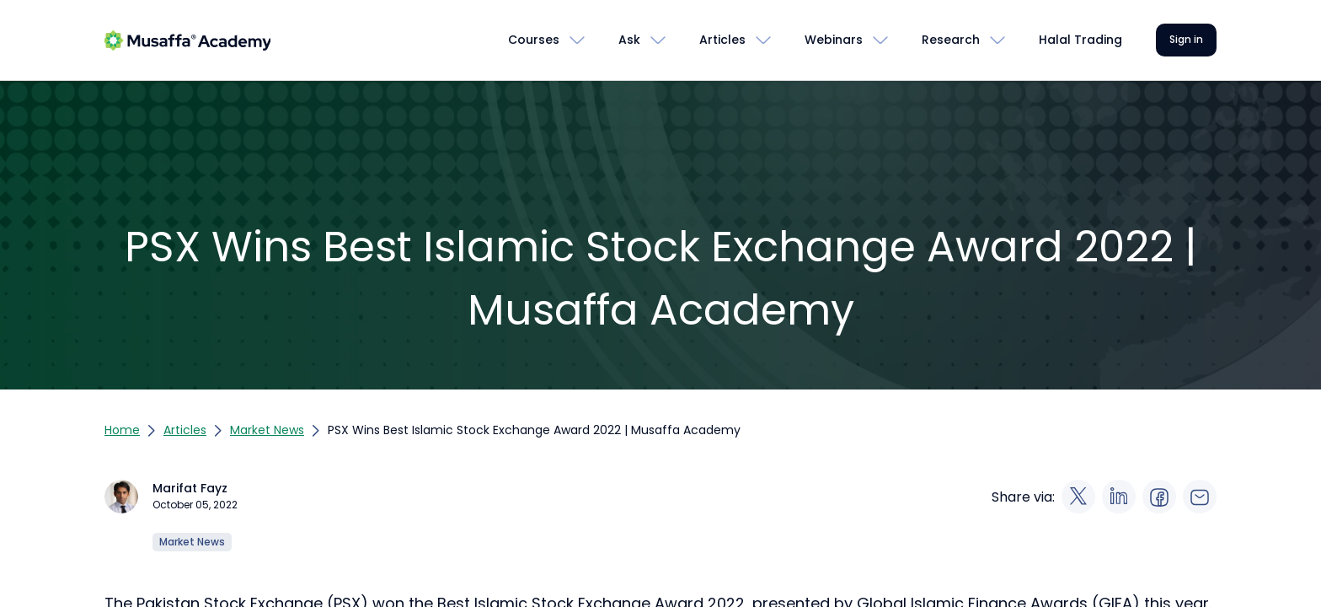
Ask (629, 39)
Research (951, 39)
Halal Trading (1080, 39)
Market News (267, 430)
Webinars (834, 39)
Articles (722, 39)
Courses (533, 39)
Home (122, 430)
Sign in (1186, 39)
